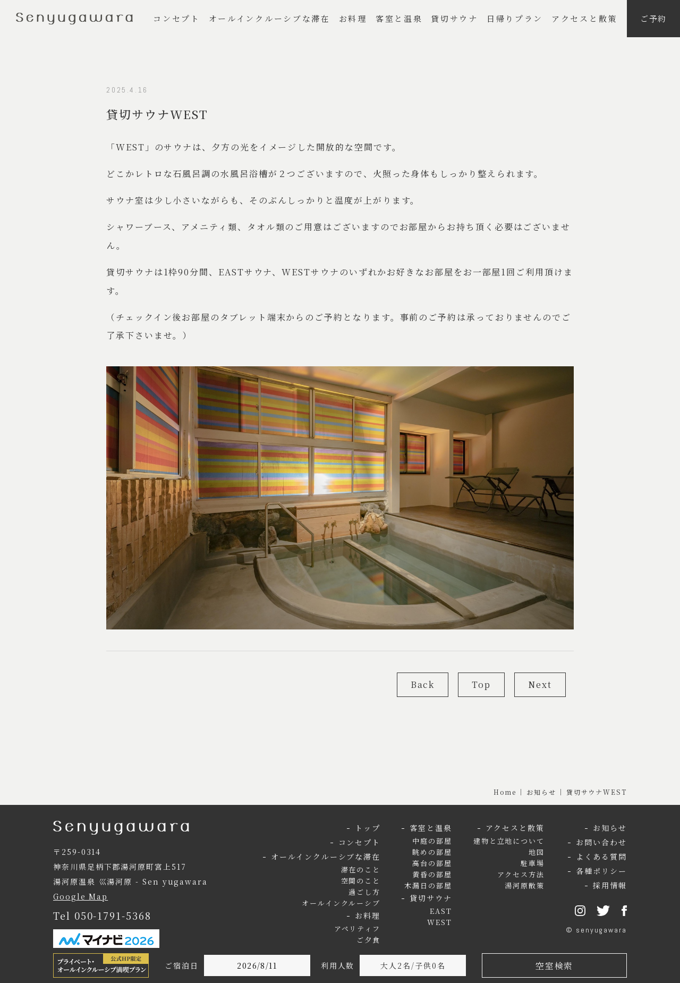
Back (423, 684)
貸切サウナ (454, 18)
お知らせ (541, 791)
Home (505, 791)
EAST (441, 911)
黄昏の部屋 (432, 874)
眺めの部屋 (432, 852)
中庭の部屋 (432, 841)
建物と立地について (509, 841)
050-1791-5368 (112, 915)
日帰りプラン (515, 18)
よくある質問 (601, 856)
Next (540, 684)
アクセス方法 (521, 874)
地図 (537, 852)
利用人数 (338, 965)
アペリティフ (357, 928)
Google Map (80, 896)
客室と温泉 (399, 18)
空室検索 (554, 966)
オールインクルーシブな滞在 (269, 18)
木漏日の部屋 (428, 885)
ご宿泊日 (182, 965)
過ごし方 (364, 892)
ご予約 (653, 18)
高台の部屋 (432, 863)
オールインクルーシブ (341, 903)
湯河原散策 (525, 885)
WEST (439, 922)
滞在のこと (361, 869)
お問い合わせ (601, 842)
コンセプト (176, 18)
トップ (367, 827)
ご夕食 (368, 940)
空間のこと (361, 881)
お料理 (353, 18)
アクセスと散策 (584, 18)
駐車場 (533, 863)
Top (481, 684)
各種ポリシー (601, 871)
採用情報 (610, 885)
